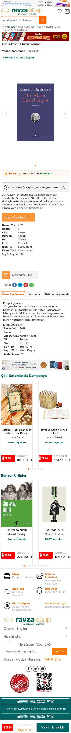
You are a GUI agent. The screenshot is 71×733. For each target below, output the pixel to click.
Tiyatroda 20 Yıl (54, 530)
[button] (35, 165)
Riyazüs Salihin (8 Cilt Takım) (54, 431)
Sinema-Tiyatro (34, 26)
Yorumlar (34, 294)
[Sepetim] (67, 11)
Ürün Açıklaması (13, 294)
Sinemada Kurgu (17, 530)
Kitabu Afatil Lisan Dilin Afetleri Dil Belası (16, 431)
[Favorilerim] (59, 11)
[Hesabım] (52, 11)
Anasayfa (8, 26)
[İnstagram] (43, 669)
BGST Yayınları (54, 539)
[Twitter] (36, 669)
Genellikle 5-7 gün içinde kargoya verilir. (35, 187)
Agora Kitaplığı (18, 58)
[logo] (21, 11)
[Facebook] (29, 669)
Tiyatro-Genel (53, 26)
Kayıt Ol (59, 651)
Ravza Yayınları (17, 442)
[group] (35, 112)
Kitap (20, 26)
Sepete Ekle (52, 727)
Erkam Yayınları (54, 442)
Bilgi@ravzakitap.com (57, 607)
